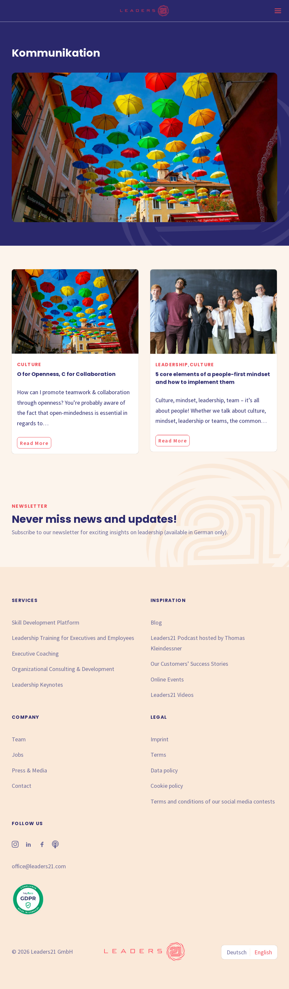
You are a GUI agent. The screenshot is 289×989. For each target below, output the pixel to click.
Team (19, 739)
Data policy (164, 770)
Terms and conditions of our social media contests (213, 801)
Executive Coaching (35, 653)
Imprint (160, 739)
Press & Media (29, 770)
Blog (156, 622)
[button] (75, 325)
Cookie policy (167, 785)
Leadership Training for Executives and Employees (73, 638)
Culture (29, 378)
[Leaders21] (144, 10)
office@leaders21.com (39, 866)
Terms (158, 754)
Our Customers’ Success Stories (189, 663)
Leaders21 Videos (172, 694)
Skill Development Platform (45, 622)
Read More (34, 456)
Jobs (18, 754)
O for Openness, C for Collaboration (66, 388)
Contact (21, 785)
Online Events (167, 679)
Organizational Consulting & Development (63, 669)
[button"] (15, 845)
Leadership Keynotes (37, 684)
